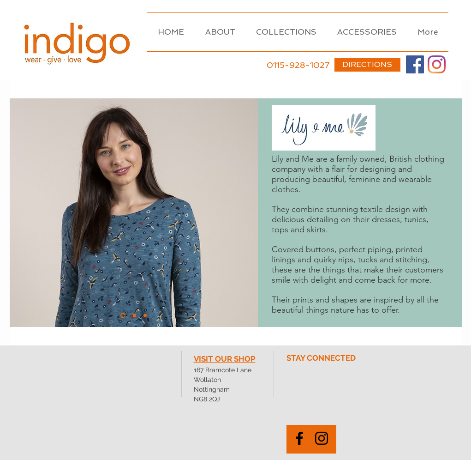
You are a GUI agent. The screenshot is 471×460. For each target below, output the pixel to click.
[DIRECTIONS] (367, 65)
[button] (286, 32)
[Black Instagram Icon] (321, 438)
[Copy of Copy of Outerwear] (134, 315)
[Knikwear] (122, 315)
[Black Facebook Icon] (299, 438)
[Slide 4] (145, 315)
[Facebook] (415, 64)
